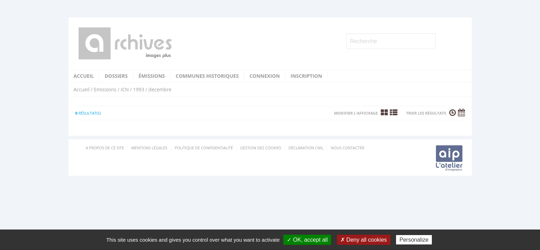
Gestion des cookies (260, 147)
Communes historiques (207, 76)
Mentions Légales (149, 147)
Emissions (105, 89)
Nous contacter (347, 147)
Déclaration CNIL (306, 147)
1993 (138, 89)
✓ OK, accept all (307, 240)
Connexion (264, 76)
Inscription (306, 76)
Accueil (84, 76)
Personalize (414, 240)
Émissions (151, 76)
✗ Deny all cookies (363, 240)
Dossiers (116, 76)
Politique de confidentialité (204, 147)
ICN (125, 89)
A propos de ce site (105, 147)
